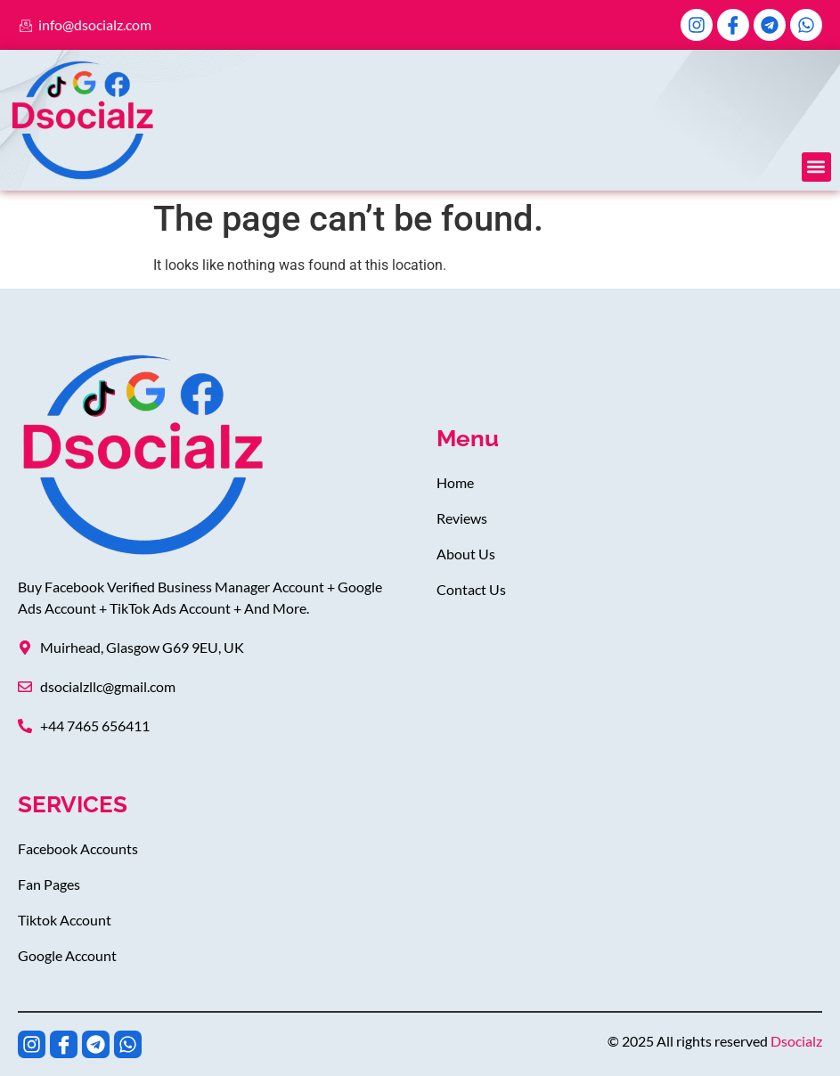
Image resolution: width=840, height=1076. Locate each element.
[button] (816, 167)
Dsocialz (796, 1040)
